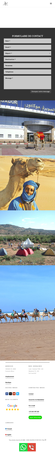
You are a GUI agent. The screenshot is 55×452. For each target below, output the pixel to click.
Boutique (8, 382)
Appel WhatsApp (35, 417)
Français (9, 429)
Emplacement (9, 376)
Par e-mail (32, 405)
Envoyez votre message (41, 91)
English (9, 435)
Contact (31, 394)
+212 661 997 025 (34, 411)
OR (45, 440)
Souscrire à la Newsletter (36, 400)
